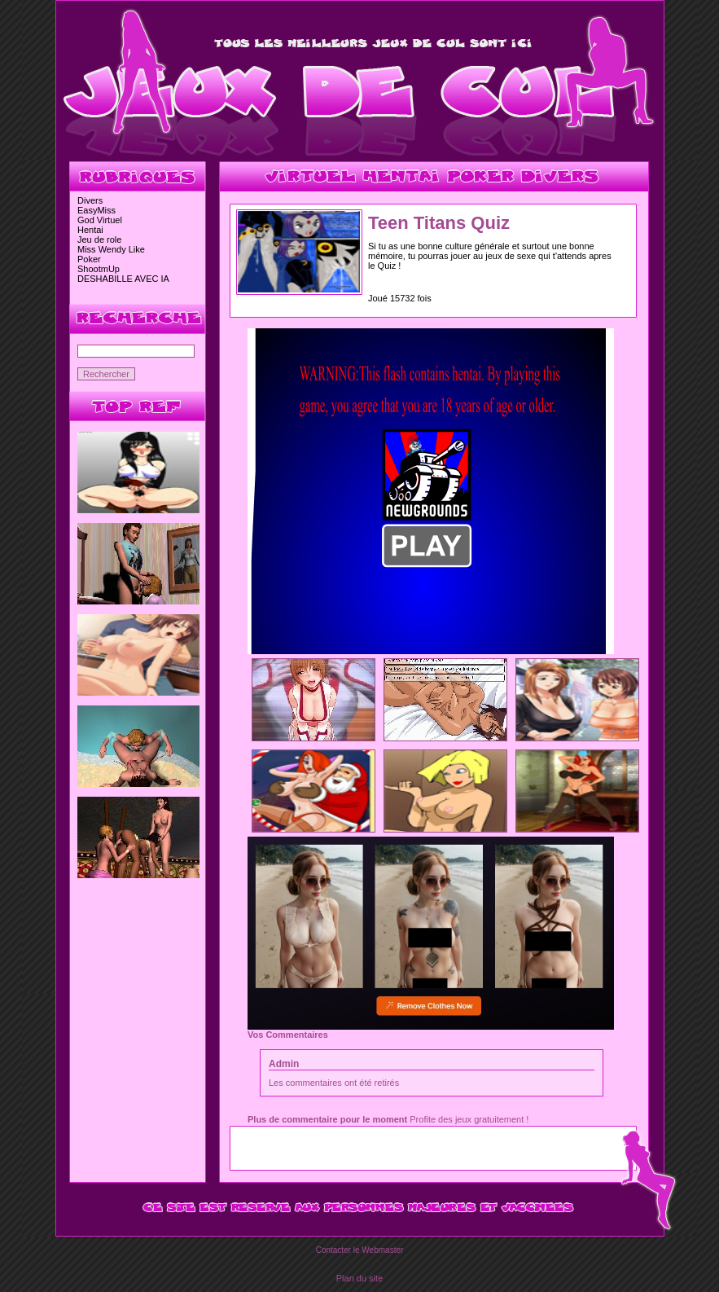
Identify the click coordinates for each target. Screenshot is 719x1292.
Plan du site (359, 1278)
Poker (89, 259)
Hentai (90, 230)
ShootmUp (98, 269)
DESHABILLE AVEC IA (123, 278)
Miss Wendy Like (111, 249)
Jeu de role (99, 239)
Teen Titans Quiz (439, 223)
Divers (90, 200)
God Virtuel (99, 220)
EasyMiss (96, 210)
